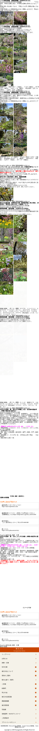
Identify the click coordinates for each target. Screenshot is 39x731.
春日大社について (7, 671)
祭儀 (28, 168)
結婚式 (4, 688)
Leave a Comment (16, 175)
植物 (13, 25)
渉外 (18, 412)
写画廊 (4, 709)
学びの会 (4, 692)
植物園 (19, 2)
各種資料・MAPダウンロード (11, 714)
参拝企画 (8, 535)
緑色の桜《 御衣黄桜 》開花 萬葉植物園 (13, 177)
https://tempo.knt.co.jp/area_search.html (24, 514)
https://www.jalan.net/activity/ (10, 530)
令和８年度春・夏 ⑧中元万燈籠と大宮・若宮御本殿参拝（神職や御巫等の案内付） (18, 410)
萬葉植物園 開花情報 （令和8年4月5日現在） (14, 208)
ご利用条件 (5, 718)
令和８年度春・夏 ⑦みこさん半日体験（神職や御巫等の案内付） (19, 537)
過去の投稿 (3, 646)
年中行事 (4, 667)
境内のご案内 (6, 675)
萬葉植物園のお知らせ (23, 25)
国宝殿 (27, 205)
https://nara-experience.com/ (10, 506)
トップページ (6, 654)
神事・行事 (15, 535)
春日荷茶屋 (5, 705)
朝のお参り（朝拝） (8, 680)
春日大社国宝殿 (7, 697)
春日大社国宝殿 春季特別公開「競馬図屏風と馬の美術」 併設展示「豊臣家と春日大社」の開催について (19, 203)
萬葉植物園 (5, 701)
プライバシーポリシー (9, 722)
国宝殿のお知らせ (17, 207)
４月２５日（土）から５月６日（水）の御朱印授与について (19, 167)
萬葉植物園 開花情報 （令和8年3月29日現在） (15, 317)
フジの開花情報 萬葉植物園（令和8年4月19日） (15, 26)
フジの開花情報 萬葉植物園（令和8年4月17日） (15, 92)
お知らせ (8, 25)
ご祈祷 (4, 684)
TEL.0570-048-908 (22, 522)
